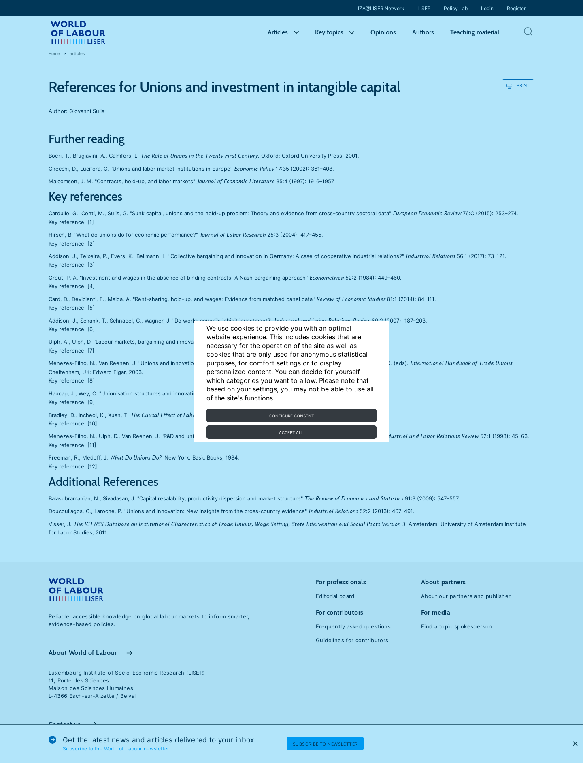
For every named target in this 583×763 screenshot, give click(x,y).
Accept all (291, 432)
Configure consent (291, 415)
